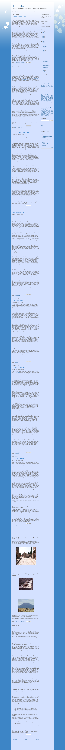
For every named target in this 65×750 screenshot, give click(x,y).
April (43, 70)
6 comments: (23, 523)
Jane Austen (20, 127)
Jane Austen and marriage (18, 69)
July (43, 51)
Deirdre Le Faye (43, 88)
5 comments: (23, 621)
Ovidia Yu (43, 107)
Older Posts (37, 739)
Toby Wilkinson (46, 112)
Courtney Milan (51, 86)
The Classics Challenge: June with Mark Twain (23, 530)
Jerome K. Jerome (48, 98)
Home (26, 739)
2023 (43, 33)
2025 (43, 31)
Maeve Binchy (44, 101)
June (44, 52)
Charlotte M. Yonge (44, 85)
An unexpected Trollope (18, 212)
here (32, 537)
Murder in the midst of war (19, 16)
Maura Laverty (17, 453)
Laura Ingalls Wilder (47, 99)
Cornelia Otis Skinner (44, 86)
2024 (43, 32)
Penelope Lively (50, 109)
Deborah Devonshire (50, 87)
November (44, 46)
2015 (43, 40)
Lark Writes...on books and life (47, 136)
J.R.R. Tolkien (51, 96)
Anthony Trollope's (23, 653)
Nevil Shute (45, 106)
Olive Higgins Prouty (50, 106)
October (44, 47)
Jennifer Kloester (22, 525)
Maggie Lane (48, 101)
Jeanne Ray (42, 98)
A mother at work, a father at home (21, 132)
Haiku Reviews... (44, 137)
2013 (43, 42)
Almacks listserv (33, 469)
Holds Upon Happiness (45, 139)
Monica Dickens (48, 105)
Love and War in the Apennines (17, 323)
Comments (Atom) (28, 741)
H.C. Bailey (45, 95)
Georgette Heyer (17, 525)
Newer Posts (15, 739)
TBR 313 (18, 5)
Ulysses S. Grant (43, 113)
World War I (47, 114)
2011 (43, 75)
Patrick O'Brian (45, 109)
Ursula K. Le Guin (48, 113)
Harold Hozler (48, 95)
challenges (16, 622)
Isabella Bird (17, 653)
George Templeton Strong (45, 94)
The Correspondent (45, 143)
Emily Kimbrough (48, 92)
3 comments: (23, 62)
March (44, 71)
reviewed (21, 481)
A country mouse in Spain (18, 367)
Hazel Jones (16, 127)
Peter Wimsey (43, 110)
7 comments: (23, 205)
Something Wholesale (17, 300)
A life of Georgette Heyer (18, 458)
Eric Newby (16, 362)
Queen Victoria (48, 110)
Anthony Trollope (17, 295)
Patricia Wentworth (44, 108)
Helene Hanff (47, 96)
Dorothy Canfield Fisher (18, 207)
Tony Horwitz (51, 112)
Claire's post (29, 136)
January (44, 74)
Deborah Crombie (43, 87)
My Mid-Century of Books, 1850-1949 (46, 126)
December (44, 45)
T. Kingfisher (49, 111)
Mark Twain (20, 622)
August (44, 50)
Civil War (50, 85)
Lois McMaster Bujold (46, 100)
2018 (43, 36)
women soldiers (47, 115)
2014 (43, 41)
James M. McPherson (44, 97)
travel (19, 736)
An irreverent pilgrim (17, 627)
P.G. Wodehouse (49, 107)
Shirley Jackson (45, 111)
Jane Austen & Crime (25, 79)
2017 (43, 37)
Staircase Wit (44, 145)
